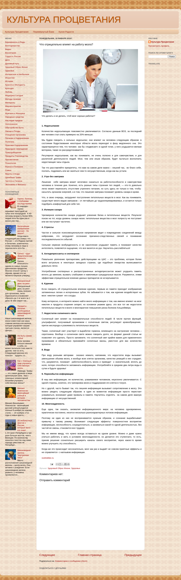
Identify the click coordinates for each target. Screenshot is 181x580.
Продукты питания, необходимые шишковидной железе (23, 311)
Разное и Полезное (14, 167)
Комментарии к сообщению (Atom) (71, 561)
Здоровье (75, 468)
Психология (10, 163)
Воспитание (10, 53)
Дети (7, 60)
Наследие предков (13, 120)
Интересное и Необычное (17, 74)
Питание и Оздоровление (17, 138)
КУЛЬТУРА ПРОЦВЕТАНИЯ (64, 20)
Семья (8, 170)
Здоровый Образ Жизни (59, 468)
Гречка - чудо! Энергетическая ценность (24, 255)
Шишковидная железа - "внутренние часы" (24, 454)
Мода (7, 110)
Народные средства (14, 117)
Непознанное (11, 124)
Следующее (47, 555)
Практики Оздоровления (16, 145)
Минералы (10, 103)
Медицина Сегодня (14, 95)
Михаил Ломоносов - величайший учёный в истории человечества (23, 394)
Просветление (11, 159)
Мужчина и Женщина (15, 113)
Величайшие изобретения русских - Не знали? (23, 230)
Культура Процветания (16, 31)
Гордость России (13, 56)
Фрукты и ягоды (12, 174)
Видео (8, 49)
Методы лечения (13, 99)
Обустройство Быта (14, 128)
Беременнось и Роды (15, 42)
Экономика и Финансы (15, 184)
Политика (9, 142)
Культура (9, 88)
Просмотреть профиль (158, 46)
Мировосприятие (13, 106)
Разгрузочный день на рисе (23, 282)
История (9, 81)
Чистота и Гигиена (13, 181)
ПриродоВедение (13, 152)
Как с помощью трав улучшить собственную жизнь (24, 364)
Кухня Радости (66, 31)
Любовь (8, 92)
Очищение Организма (15, 135)
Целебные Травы (13, 177)
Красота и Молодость (15, 85)
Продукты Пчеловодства (16, 156)
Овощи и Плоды (12, 131)
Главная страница (90, 555)
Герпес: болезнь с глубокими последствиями (24, 201)
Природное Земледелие (16, 149)
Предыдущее (133, 555)
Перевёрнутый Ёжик (43, 31)
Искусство (10, 78)
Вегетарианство (12, 46)
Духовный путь (12, 63)
